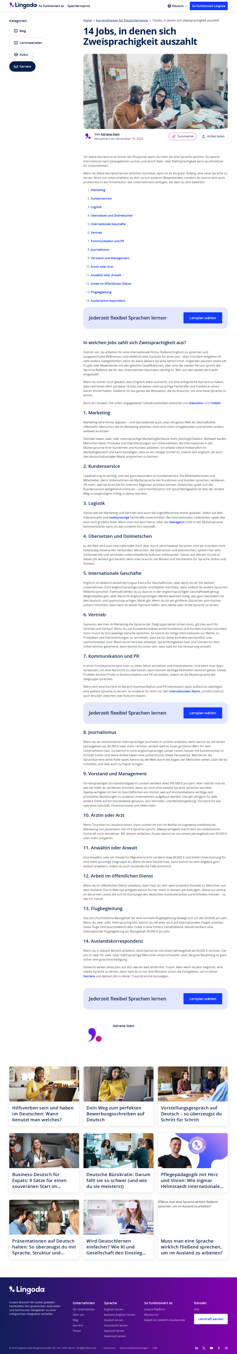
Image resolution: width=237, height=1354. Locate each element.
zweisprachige (119, 517)
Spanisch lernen (114, 1331)
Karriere (22, 66)
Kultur (21, 54)
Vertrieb (96, 232)
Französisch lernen (116, 1325)
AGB (155, 1348)
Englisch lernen (113, 1309)
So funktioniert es (51, 6)
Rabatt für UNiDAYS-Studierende (164, 1320)
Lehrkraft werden (210, 1319)
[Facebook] (219, 1348)
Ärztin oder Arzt (102, 267)
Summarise (182, 136)
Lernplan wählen (203, 318)
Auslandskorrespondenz (108, 301)
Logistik (96, 207)
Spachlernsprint (79, 6)
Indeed (215, 403)
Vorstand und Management (110, 258)
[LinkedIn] (196, 1348)
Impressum (109, 1348)
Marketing (98, 190)
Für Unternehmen (84, 1309)
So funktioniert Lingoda (208, 6)
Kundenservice (101, 198)
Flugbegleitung (101, 292)
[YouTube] (211, 1348)
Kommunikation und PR (107, 241)
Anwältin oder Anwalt (106, 275)
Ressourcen (151, 1315)
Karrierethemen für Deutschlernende (122, 20)
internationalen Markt (184, 691)
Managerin (177, 522)
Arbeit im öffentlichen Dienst (111, 284)
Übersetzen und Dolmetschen (112, 215)
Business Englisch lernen (119, 1315)
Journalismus (100, 250)
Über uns (78, 1315)
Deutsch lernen (113, 1320)
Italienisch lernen (115, 1336)
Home (87, 20)
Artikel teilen (213, 136)
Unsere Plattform (154, 1309)
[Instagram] (226, 1348)
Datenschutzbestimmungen (134, 1348)
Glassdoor (196, 403)
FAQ (196, 1309)
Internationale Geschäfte (108, 224)
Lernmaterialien (28, 43)
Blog (20, 31)
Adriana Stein (110, 134)
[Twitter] (204, 1348)
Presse (77, 1331)
